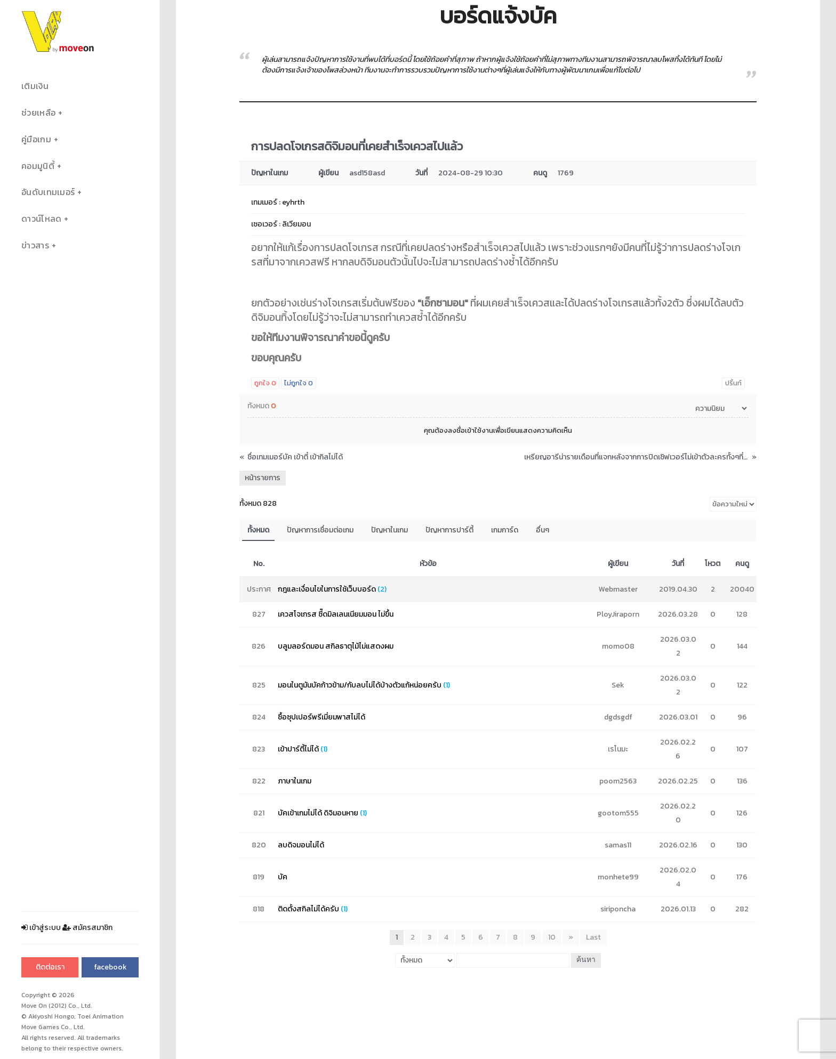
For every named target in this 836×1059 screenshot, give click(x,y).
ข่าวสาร (35, 245)
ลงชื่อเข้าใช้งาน (470, 430)
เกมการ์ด (504, 530)
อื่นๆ (542, 530)
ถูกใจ (265, 383)
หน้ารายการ (262, 477)
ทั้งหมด (258, 530)
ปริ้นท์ (733, 383)
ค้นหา (586, 960)
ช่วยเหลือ (38, 113)
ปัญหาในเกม (389, 530)
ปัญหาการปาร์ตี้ (449, 530)
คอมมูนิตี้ (37, 166)
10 (552, 937)
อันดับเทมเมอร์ (48, 192)
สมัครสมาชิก (87, 927)
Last (593, 937)
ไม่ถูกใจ (298, 383)
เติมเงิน (35, 86)
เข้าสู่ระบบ (41, 927)
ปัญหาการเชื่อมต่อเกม (320, 530)
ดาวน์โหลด (41, 219)
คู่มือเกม (36, 139)
